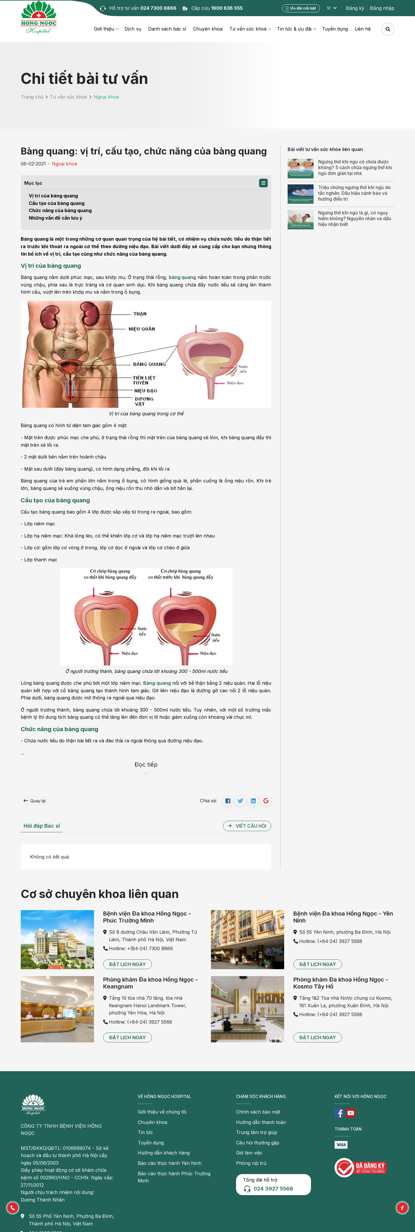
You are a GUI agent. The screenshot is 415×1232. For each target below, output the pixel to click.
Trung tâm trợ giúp (256, 1133)
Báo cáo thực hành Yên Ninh (169, 1164)
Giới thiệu (104, 29)
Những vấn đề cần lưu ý (55, 218)
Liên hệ (363, 29)
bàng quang (182, 277)
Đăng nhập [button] (382, 8)
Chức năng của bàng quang (60, 210)
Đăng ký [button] (355, 8)
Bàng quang (157, 683)
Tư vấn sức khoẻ (248, 29)
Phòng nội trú (251, 1164)
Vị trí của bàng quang (53, 196)
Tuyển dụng (335, 29)
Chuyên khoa (207, 29)
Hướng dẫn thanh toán (261, 1123)
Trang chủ (32, 97)
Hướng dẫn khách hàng (164, 1154)
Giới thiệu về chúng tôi (162, 1113)
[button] (263, 183)
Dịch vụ (132, 29)
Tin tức (145, 1133)
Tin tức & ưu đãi (294, 29)
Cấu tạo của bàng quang (56, 203)
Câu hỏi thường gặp (257, 1144)
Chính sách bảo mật (258, 1113)
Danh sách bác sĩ (167, 29)
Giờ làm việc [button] (249, 1154)
